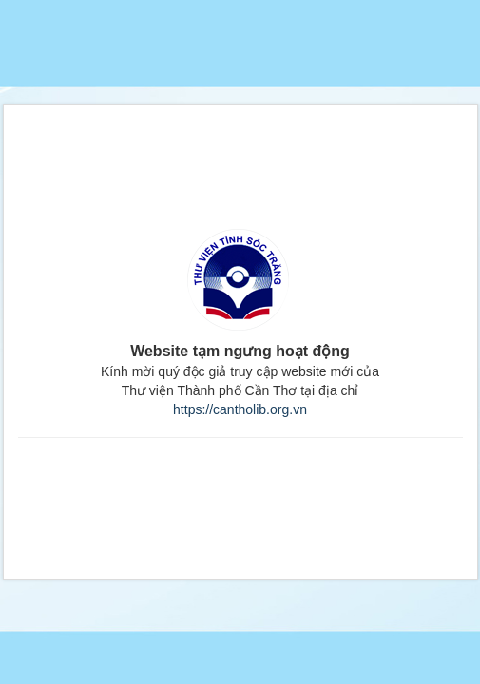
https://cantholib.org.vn (240, 409)
